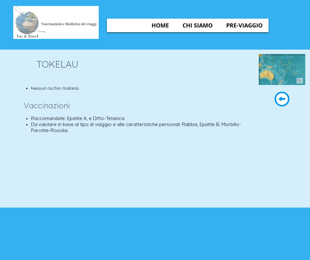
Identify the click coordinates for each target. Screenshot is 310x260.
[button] (198, 25)
